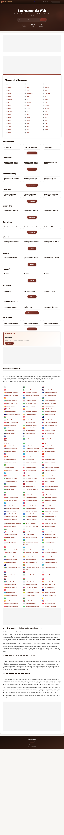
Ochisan (28, 84)
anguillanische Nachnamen (51, 392)
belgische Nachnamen (11, 406)
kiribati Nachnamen (30, 475)
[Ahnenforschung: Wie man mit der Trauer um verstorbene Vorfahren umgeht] (12, 179)
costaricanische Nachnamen (12, 422)
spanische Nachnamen (11, 562)
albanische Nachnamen (11, 389)
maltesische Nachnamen (50, 494)
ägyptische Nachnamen (50, 387)
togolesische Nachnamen (50, 581)
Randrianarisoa (30, 93)
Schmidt (28, 120)
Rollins (9, 90)
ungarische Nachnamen (31, 595)
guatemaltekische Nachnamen (32, 448)
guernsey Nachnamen (49, 448)
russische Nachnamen (11, 542)
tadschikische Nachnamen (31, 579)
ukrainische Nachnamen (11, 595)
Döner (9, 105)
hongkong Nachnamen (50, 454)
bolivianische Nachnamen (50, 408)
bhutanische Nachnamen (31, 408)
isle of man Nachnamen (11, 462)
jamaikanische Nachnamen (12, 465)
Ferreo (28, 96)
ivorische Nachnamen (11, 430)
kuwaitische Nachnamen (31, 481)
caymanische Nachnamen (50, 417)
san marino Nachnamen (31, 547)
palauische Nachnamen (50, 529)
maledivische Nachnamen (11, 494)
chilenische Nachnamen (11, 419)
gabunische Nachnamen (31, 438)
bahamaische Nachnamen (50, 400)
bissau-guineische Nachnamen (32, 451)
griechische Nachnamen (31, 445)
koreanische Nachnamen (11, 519)
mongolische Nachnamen (11, 505)
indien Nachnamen (10, 456)
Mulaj (28, 123)
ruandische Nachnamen (31, 540)
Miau (28, 129)
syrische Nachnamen (10, 579)
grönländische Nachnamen (50, 445)
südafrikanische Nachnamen (12, 572)
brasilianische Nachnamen (50, 411)
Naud (9, 93)
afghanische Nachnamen (31, 387)
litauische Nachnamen (11, 489)
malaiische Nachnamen (50, 492)
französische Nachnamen (50, 436)
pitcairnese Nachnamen (50, 534)
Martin (28, 105)
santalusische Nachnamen (50, 565)
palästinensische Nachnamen (32, 529)
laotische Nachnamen (49, 481)
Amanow (47, 87)
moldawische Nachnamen (31, 503)
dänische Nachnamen (30, 422)
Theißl (28, 90)
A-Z (23, 1)
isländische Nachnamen (50, 459)
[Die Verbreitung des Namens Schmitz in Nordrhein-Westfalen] (12, 195)
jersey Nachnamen (10, 467)
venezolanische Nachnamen (12, 600)
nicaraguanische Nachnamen (32, 513)
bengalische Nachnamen (31, 403)
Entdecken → (9, 343)
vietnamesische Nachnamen (12, 603)
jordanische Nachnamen (31, 467)
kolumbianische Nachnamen (51, 475)
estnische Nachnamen (11, 433)
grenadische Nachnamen (11, 445)
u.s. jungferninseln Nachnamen (32, 592)
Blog (38, 1)
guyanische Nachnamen (50, 451)
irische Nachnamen (30, 459)
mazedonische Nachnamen (31, 500)
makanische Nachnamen (50, 489)
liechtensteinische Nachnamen (51, 486)
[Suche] (28, 19)
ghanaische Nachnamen (31, 443)
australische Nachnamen (31, 400)
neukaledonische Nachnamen (51, 511)
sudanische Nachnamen (31, 572)
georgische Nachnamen (11, 443)
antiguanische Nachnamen (12, 395)
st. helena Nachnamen (11, 565)
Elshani (46, 129)
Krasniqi (28, 108)
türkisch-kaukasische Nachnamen (52, 590)
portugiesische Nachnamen (31, 537)
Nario (46, 90)
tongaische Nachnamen (11, 584)
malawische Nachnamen (31, 492)
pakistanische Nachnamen (12, 529)
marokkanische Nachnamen (12, 497)
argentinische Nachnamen (50, 395)
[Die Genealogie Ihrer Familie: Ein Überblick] (32, 258)
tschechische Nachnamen (31, 587)
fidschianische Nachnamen (12, 436)
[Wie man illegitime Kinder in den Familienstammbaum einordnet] (12, 163)
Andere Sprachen (45, 1)
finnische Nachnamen (30, 436)
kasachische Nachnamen (11, 473)
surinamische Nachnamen (31, 574)
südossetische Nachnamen (51, 567)
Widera (9, 123)
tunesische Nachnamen (50, 587)
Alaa (27, 111)
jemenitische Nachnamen (50, 465)
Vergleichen (34, 744)
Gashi (28, 99)
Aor (45, 96)
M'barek (46, 114)
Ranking (28, 744)
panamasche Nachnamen (11, 531)
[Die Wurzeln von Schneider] (52, 227)
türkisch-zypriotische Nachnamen (13, 523)
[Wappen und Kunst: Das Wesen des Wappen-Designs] (52, 242)
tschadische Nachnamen (11, 587)
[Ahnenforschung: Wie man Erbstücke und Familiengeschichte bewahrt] (52, 179)
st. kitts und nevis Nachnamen (32, 565)
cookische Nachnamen (50, 419)
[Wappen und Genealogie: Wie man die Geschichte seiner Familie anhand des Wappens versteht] (12, 242)
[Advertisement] (32, 43)
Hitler (9, 87)
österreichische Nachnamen (32, 526)
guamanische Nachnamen (11, 448)
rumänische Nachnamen (50, 540)
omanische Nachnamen (11, 526)
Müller (9, 96)
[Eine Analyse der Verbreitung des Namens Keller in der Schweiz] (52, 195)
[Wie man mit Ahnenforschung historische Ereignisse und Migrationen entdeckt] (32, 179)
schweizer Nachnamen (11, 552)
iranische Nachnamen (11, 459)
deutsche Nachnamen (11, 425)
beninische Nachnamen (50, 406)
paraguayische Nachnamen (51, 531)
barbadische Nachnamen (50, 403)
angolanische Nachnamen (31, 392)
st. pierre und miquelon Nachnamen (14, 567)
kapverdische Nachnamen (50, 470)
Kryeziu (46, 126)
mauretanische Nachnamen (51, 497)
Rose (9, 120)
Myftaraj (10, 99)
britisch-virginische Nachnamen (13, 414)
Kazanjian (47, 105)
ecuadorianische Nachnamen (32, 428)
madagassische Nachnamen (12, 492)
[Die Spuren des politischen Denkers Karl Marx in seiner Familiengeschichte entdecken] (32, 306)
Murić (46, 117)
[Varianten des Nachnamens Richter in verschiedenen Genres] (32, 290)
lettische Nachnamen (30, 484)
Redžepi (46, 84)
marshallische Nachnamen (31, 497)
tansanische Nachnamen (11, 581)
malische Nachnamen (30, 494)
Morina (28, 117)
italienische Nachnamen (50, 462)
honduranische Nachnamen (31, 454)
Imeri (9, 108)
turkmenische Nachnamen (31, 590)
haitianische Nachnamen (11, 454)
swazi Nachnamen (49, 574)
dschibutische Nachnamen (12, 428)
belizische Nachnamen (30, 406)
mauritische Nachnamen (11, 500)
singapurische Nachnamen (50, 556)
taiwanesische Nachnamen (50, 579)
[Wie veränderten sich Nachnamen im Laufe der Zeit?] (12, 147)
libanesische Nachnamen (50, 484)
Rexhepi (10, 111)
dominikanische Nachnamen (32, 425)
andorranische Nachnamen (12, 392)
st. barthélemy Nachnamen (51, 562)
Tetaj (28, 114)
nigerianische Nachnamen (11, 516)
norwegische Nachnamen (50, 523)
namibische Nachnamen (50, 508)
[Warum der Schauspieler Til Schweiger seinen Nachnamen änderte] (52, 306)
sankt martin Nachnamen (50, 547)
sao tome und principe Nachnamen (13, 549)
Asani (46, 111)
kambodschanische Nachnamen (52, 467)
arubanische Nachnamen (31, 398)
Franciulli (47, 108)
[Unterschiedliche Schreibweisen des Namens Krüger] (12, 290)
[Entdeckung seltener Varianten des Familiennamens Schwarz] (52, 290)
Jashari (10, 126)
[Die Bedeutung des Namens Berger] (12, 227)
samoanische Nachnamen (50, 389)
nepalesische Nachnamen (31, 511)
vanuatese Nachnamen (30, 598)
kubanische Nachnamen (11, 481)
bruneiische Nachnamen (31, 414)
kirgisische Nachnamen (11, 475)
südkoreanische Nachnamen (51, 572)
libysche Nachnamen (30, 486)
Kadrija (9, 117)
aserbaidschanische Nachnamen (52, 398)
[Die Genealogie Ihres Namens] (12, 258)
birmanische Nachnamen (31, 508)
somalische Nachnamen (50, 559)
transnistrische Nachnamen (31, 584)
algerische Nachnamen (30, 389)
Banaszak (29, 102)
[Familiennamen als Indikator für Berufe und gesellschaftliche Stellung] (12, 211)
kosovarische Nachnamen (31, 478)
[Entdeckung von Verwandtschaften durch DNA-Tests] (52, 147)
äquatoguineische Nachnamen (32, 395)
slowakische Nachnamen (11, 559)
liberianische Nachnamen (11, 486)
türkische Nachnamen (11, 590)
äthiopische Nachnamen (11, 400)
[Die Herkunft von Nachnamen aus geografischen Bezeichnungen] (32, 147)
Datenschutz (47, 744)
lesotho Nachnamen (10, 484)
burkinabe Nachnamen (11, 417)
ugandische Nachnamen (50, 592)
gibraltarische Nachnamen (50, 443)
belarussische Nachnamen (12, 606)
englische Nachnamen (30, 430)
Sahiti (28, 132)
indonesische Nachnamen (31, 456)
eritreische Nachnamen (50, 430)
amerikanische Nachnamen (51, 600)
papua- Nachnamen (30, 531)
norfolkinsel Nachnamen (31, 523)
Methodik (16, 744)
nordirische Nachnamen (50, 519)
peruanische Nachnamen (11, 534)
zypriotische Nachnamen (50, 606)
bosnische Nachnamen (11, 411)
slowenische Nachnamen (31, 559)
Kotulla (9, 132)
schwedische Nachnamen (50, 549)
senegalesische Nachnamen (32, 552)
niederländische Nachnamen (51, 513)
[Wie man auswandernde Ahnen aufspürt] (52, 163)
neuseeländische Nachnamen (12, 513)
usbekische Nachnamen (11, 598)
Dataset (40, 744)
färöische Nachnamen (49, 433)
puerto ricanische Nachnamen (51, 537)
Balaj (28, 126)
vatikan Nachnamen (49, 598)
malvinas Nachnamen (30, 433)
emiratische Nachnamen (31, 600)
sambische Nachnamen (50, 542)
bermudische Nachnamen (11, 408)
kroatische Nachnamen (50, 478)
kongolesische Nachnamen (51, 422)
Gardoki (46, 99)
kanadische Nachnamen (31, 470)
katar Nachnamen (29, 473)
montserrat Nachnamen (50, 505)
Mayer (9, 129)
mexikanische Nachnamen (50, 500)
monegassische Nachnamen (51, 503)
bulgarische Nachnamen (50, 414)
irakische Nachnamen (49, 456)
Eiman (28, 87)
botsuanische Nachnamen (31, 411)
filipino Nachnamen (30, 534)
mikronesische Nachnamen (12, 503)
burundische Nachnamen (31, 417)
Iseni (46, 120)
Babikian (10, 84)
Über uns (22, 744)
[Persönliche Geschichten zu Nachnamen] (12, 274)
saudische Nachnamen (30, 549)
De (9, 102)
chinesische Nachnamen (31, 419)
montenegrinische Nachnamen (32, 505)
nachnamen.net (32, 739)
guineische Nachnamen (11, 451)
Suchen (43, 19)
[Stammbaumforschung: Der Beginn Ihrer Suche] (52, 258)
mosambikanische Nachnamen (12, 508)
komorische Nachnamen (11, 478)
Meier (9, 114)
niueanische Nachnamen (50, 516)
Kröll (46, 123)
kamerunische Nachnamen (12, 470)
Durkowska (47, 93)
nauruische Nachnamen (11, 511)
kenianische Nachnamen (50, 473)
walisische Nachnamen (31, 603)
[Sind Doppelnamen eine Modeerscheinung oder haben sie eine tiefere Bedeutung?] (12, 323)
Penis (46, 102)
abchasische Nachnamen (11, 387)
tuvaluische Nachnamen (11, 592)
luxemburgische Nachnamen (32, 489)
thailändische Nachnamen (31, 581)
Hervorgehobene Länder (31, 1)
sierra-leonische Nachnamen (12, 556)
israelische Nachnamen (31, 462)
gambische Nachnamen (50, 438)
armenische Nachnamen (11, 398)
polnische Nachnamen (11, 537)
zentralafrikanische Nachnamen (32, 606)
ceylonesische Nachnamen (31, 562)
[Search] (55, 2)
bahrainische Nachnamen (11, 403)
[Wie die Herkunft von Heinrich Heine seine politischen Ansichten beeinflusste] (12, 306)
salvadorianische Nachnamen (51, 428)
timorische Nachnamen (50, 526)
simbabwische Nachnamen (31, 556)
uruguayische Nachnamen (50, 595)
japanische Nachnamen (31, 465)
